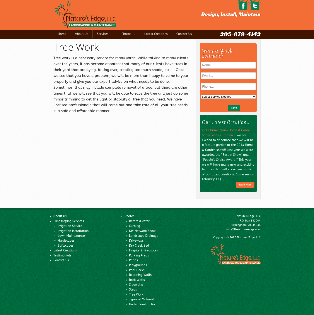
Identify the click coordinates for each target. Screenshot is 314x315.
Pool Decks (137, 270)
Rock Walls (137, 280)
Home (62, 34)
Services (102, 34)
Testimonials (62, 255)
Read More (245, 184)
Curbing (134, 226)
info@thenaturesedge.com (243, 229)
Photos (126, 34)
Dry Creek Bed (139, 245)
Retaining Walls (140, 275)
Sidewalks (136, 285)
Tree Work (136, 294)
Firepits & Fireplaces (143, 250)
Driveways (136, 240)
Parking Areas (139, 255)
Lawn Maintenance (71, 236)
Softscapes (65, 245)
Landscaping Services (68, 221)
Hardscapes (66, 240)
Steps (133, 289)
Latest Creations (156, 34)
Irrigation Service (70, 226)
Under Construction (143, 304)
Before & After (139, 221)
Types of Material (141, 299)
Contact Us (184, 34)
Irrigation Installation (73, 231)
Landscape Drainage (143, 236)
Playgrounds (138, 265)
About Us (81, 34)
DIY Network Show (142, 231)
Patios (133, 260)
